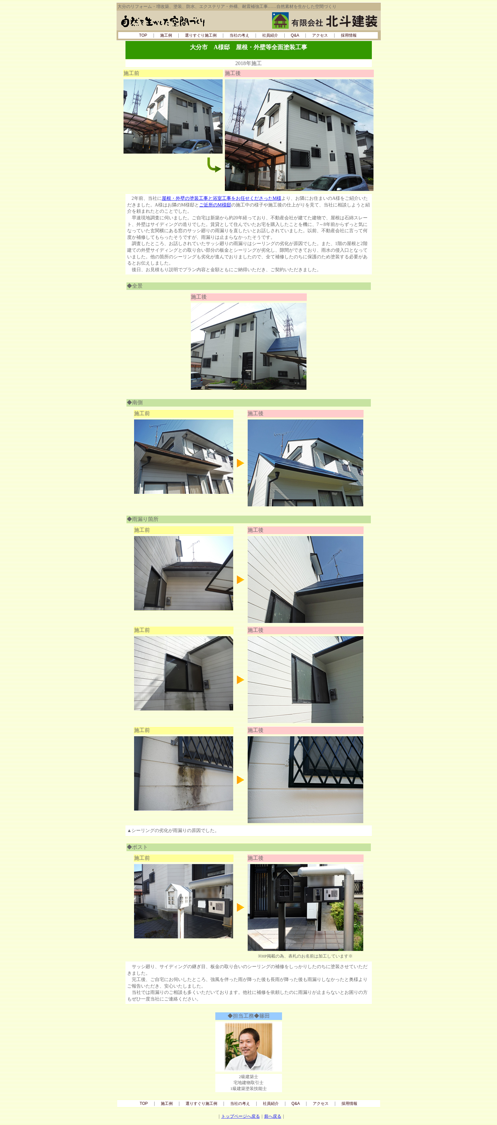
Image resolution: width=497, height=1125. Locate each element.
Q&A (295, 35)
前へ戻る (272, 1116)
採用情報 (349, 35)
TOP (143, 35)
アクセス (320, 35)
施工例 (166, 35)
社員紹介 (270, 35)
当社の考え (239, 35)
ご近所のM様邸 (215, 204)
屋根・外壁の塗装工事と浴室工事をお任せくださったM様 (221, 198)
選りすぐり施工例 (201, 35)
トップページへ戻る (240, 1116)
